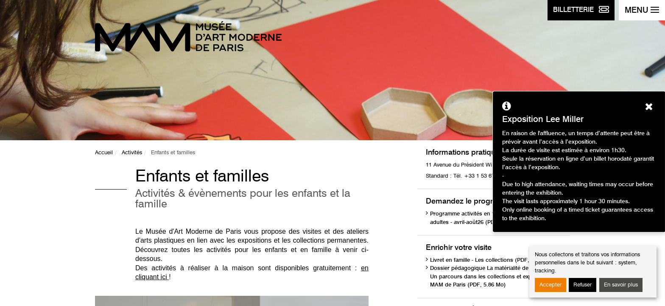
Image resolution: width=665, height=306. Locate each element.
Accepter (550, 285)
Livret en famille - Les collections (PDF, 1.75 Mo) (491, 260)
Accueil (104, 153)
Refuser (582, 285)
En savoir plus (621, 285)
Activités (132, 153)
